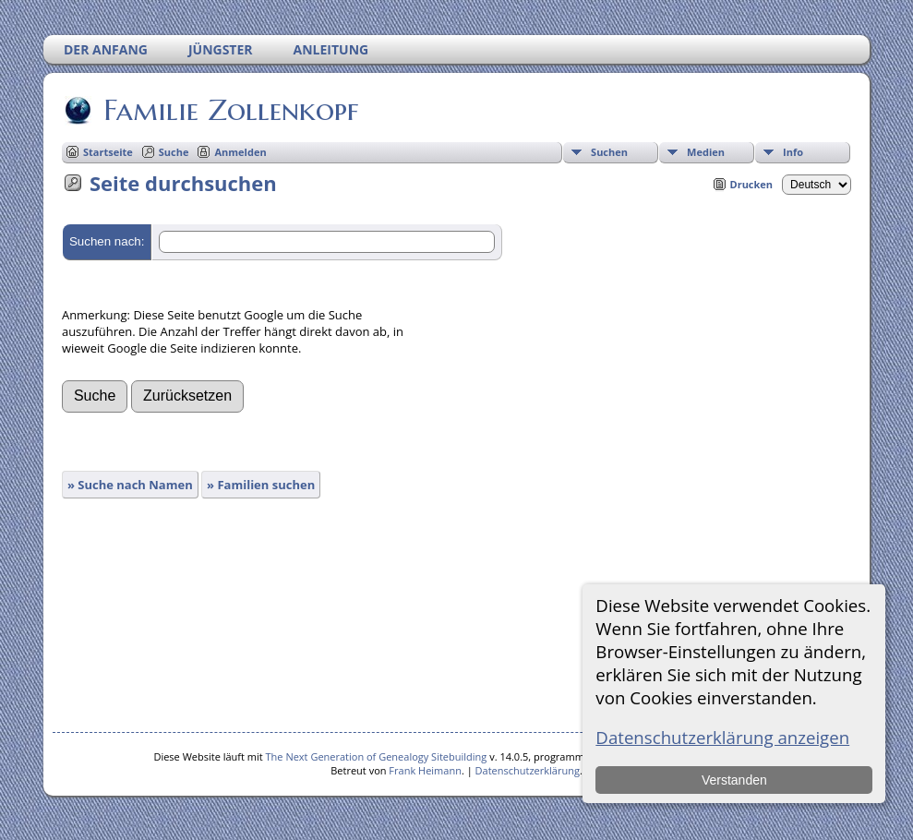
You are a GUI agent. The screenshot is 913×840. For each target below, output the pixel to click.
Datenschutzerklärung (527, 770)
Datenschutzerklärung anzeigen (722, 737)
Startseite (108, 152)
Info (793, 152)
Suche (174, 152)
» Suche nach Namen (130, 484)
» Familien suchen (261, 484)
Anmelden (240, 152)
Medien (706, 152)
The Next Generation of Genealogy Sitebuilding (376, 756)
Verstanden (734, 780)
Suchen (609, 152)
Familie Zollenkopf (229, 109)
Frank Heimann (425, 770)
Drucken (752, 184)
